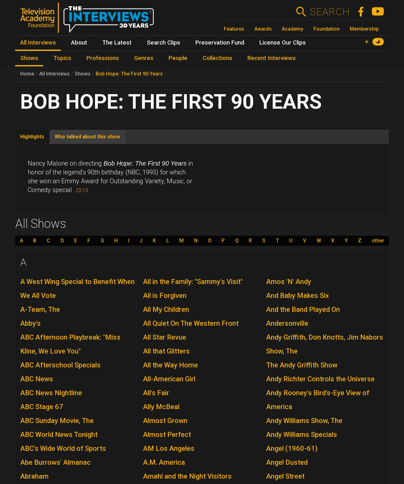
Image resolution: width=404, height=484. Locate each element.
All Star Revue (164, 337)
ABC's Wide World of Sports (63, 448)
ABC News (36, 379)
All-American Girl (169, 379)
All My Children (166, 309)
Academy (292, 29)
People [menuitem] (178, 58)
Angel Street (285, 476)
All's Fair (156, 393)
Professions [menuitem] (102, 58)
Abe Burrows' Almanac (55, 462)
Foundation (326, 29)
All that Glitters (166, 351)
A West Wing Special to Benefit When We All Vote (77, 288)
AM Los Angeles (168, 448)
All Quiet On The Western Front (191, 323)
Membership (364, 29)
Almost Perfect (167, 435)
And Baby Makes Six (297, 295)
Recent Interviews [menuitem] (271, 58)
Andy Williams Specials (301, 435)
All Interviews (54, 74)
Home (27, 74)
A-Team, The (40, 309)
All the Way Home (170, 365)
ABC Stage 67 (41, 407)
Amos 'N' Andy (288, 282)
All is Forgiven (165, 295)
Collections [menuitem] (217, 58)
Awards (263, 29)
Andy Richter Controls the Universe (320, 379)
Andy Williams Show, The (304, 421)
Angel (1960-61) (292, 448)
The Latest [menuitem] (117, 42)
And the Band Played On (303, 309)
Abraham (34, 476)
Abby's (30, 323)
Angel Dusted (287, 462)
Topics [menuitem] (62, 58)
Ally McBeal (161, 407)
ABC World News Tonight (59, 435)
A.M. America (164, 462)
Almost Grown (165, 421)
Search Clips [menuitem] (163, 42)
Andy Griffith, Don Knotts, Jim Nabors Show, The (324, 344)
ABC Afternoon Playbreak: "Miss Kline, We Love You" (70, 344)
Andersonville (287, 323)
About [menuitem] (79, 42)
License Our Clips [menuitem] (282, 42)
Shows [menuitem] (29, 58)
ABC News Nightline (51, 393)
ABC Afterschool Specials (60, 365)
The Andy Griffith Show (301, 365)
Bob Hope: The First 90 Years (129, 74)
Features (234, 29)
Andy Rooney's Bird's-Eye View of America (317, 400)
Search (330, 12)
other (378, 240)
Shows (83, 74)
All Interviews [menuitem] (38, 42)
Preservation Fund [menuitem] (219, 42)
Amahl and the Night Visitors (187, 476)
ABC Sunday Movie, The (57, 421)
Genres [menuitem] (143, 58)
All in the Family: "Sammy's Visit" (193, 282)
